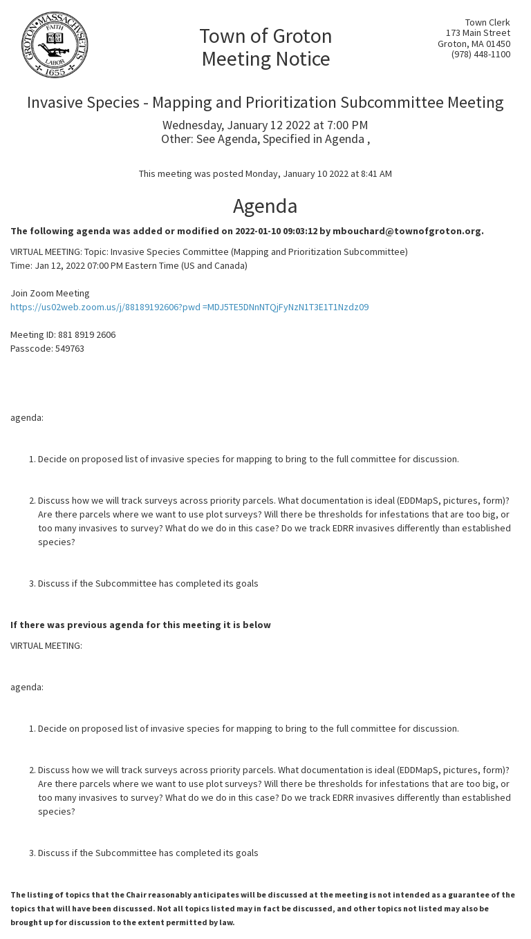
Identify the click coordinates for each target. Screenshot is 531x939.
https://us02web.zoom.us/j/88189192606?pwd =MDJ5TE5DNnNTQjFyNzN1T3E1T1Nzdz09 (189, 307)
